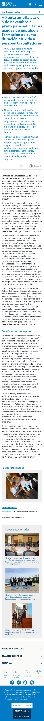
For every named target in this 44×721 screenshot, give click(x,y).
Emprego (5, 507)
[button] (40, 4)
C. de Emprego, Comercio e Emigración (24, 511)
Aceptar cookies (22, 717)
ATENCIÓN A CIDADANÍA (13, 649)
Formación (13, 507)
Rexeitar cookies (22, 711)
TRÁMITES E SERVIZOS (12, 656)
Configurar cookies (22, 705)
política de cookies (22, 699)
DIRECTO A (7, 663)
